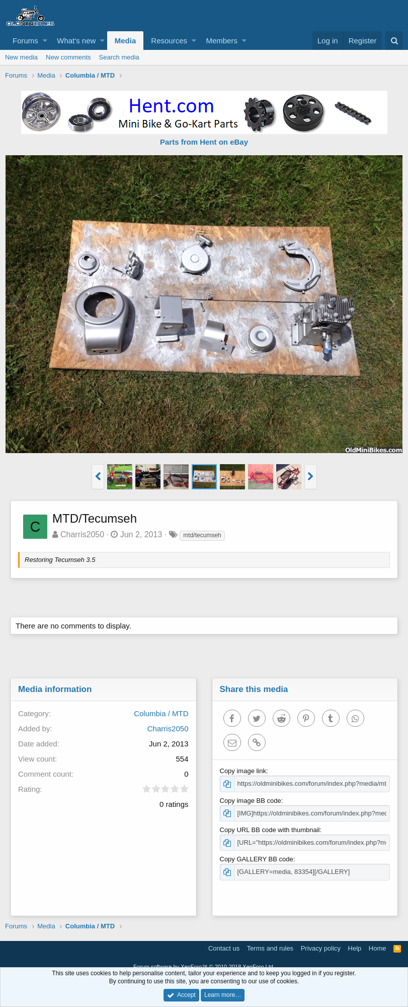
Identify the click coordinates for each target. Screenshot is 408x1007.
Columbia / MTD (161, 713)
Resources (169, 40)
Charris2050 (82, 534)
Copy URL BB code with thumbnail (270, 830)
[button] (45, 40)
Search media (119, 57)
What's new (76, 40)
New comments (68, 57)
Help (355, 948)
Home (377, 948)
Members (221, 40)
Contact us (223, 948)
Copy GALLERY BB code (256, 859)
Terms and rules (270, 948)
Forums (25, 40)
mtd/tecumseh (202, 535)
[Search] (394, 40)
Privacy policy (321, 948)
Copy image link (243, 771)
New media (21, 57)
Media (125, 40)
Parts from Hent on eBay (204, 142)
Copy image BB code (250, 800)
